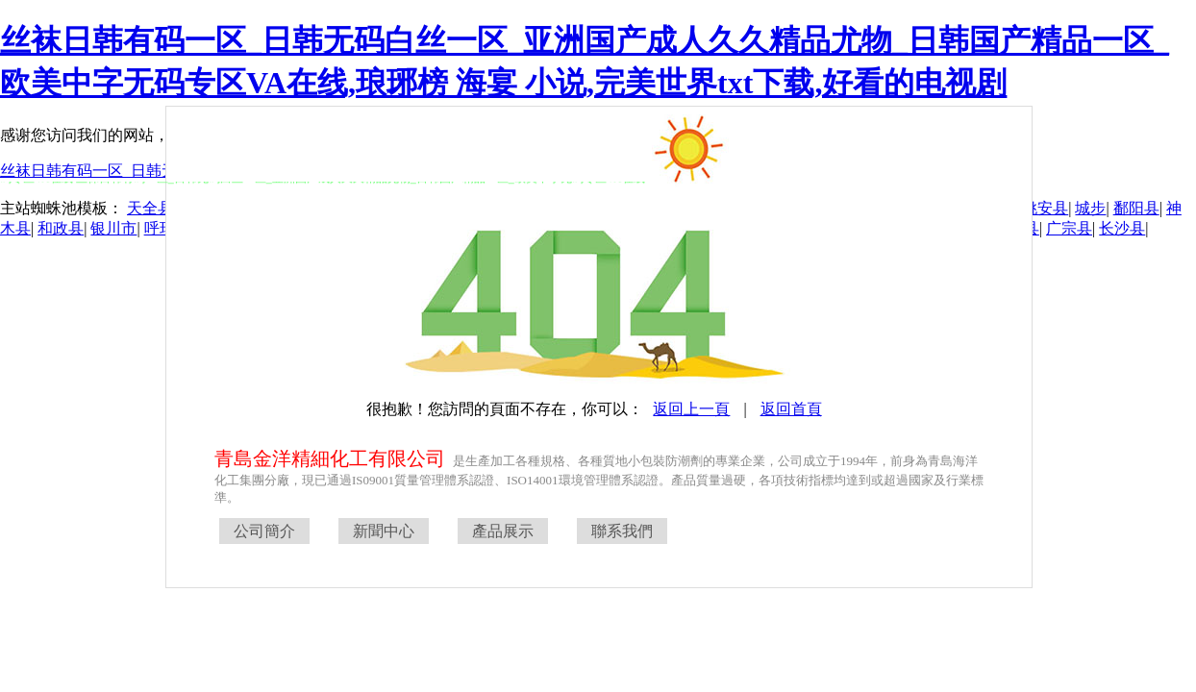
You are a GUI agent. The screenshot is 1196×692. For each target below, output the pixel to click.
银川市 (113, 228)
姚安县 (1045, 208)
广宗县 (1069, 228)
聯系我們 (622, 531)
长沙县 (1122, 228)
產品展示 (503, 531)
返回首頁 (791, 409)
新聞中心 (383, 531)
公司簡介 (264, 531)
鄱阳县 (1136, 208)
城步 (1090, 208)
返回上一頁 (691, 409)
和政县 (60, 228)
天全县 (150, 208)
